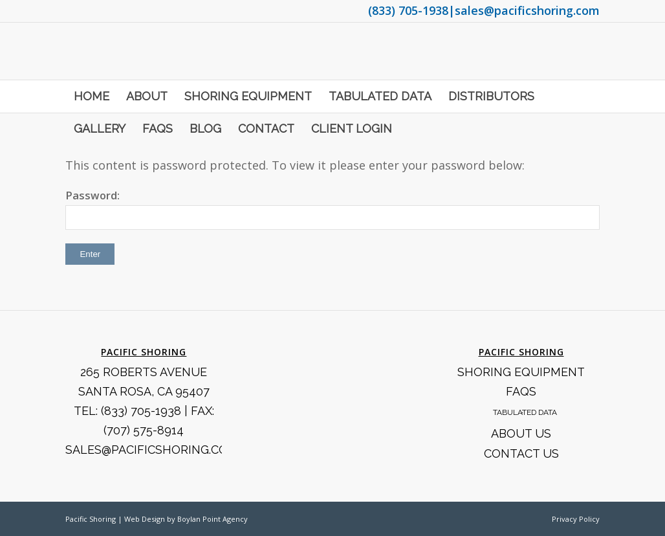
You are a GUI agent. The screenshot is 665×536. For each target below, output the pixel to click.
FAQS (521, 391)
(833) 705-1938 (408, 10)
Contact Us (521, 453)
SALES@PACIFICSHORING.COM (151, 449)
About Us (521, 433)
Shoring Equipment (521, 372)
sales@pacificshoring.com (527, 10)
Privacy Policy (576, 519)
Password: (332, 209)
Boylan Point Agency (212, 519)
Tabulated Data (525, 412)
